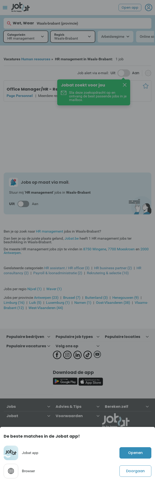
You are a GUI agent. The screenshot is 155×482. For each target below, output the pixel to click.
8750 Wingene (94, 249)
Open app (129, 7)
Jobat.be (72, 238)
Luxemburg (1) (58, 302)
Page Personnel (20, 96)
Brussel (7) (71, 297)
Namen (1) (82, 302)
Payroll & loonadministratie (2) (57, 273)
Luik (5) (35, 302)
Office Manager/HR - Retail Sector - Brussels (55, 89)
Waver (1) (54, 289)
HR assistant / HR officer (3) (67, 268)
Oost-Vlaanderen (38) (113, 302)
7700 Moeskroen (121, 249)
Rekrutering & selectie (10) (108, 273)
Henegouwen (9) (125, 297)
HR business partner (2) (113, 268)
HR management (49, 231)
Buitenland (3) (96, 297)
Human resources (35, 59)
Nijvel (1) (34, 289)
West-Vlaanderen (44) (45, 308)
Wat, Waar (20, 23)
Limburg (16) (14, 302)
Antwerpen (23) (46, 297)
